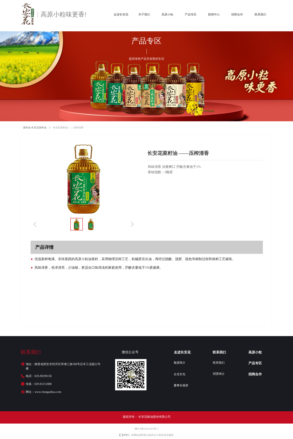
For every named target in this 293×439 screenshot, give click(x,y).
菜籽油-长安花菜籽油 (34, 127)
